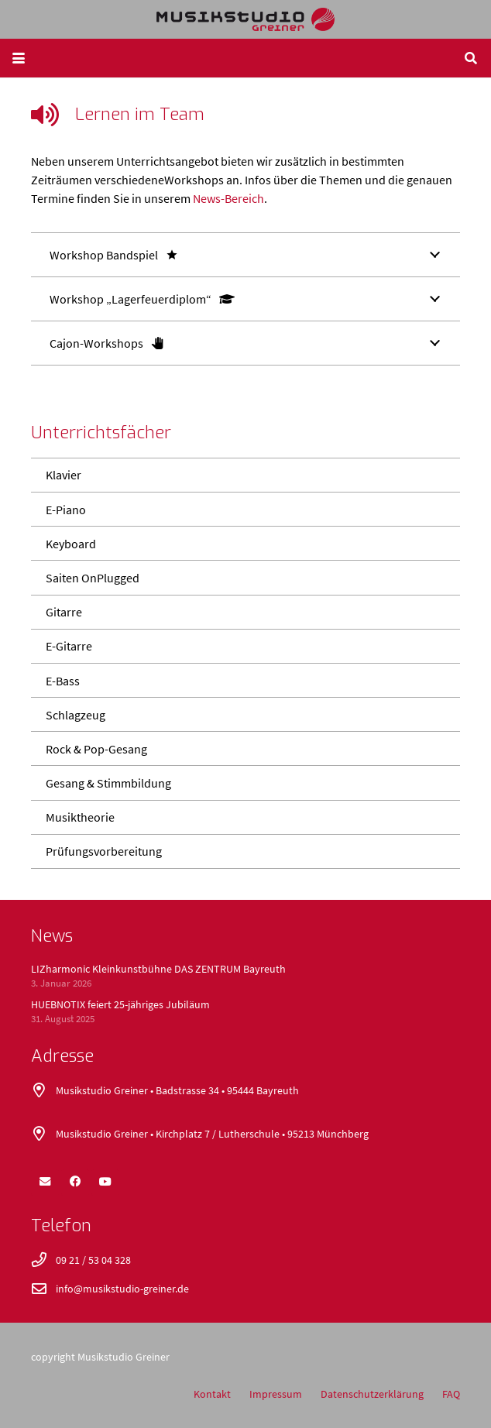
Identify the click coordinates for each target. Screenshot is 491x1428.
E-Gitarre (69, 646)
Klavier (63, 474)
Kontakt (212, 1394)
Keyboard (71, 543)
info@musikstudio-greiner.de (122, 1289)
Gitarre (64, 612)
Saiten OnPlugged (92, 577)
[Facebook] (75, 1182)
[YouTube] (105, 1182)
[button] (18, 58)
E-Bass (63, 680)
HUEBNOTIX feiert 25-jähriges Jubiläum (120, 1004)
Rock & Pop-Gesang (96, 749)
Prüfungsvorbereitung (104, 851)
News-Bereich (228, 198)
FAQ (451, 1394)
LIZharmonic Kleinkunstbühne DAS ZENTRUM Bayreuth (158, 969)
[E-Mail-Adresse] (45, 1182)
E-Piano (66, 509)
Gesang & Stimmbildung (108, 783)
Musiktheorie (80, 817)
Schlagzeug (75, 715)
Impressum (275, 1394)
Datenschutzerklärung (372, 1394)
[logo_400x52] (245, 19)
